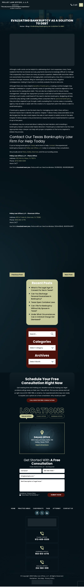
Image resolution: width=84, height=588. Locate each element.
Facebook (37, 514)
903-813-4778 (42, 555)
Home (22, 26)
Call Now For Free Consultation (42, 401)
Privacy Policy (31, 495)
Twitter (42, 514)
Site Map (41, 580)
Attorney (57, 509)
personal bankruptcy (63, 99)
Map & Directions (42, 445)
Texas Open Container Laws (43, 302)
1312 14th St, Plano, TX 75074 (26, 158)
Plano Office (41, 417)
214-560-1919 (29, 393)
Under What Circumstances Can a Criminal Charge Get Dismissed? (43, 317)
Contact (52, 146)
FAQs (48, 509)
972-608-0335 (42, 541)
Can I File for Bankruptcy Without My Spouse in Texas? (41, 308)
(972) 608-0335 (20, 161)
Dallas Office (26, 417)
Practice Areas (24, 509)
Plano (24, 152)
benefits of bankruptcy (41, 86)
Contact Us (68, 509)
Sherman (35, 152)
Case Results (38, 509)
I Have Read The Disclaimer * (30, 496)
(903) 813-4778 (20, 220)
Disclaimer (22, 495)
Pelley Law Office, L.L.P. (34, 148)
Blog (27, 26)
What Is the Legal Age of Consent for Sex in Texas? (42, 289)
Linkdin (47, 514)
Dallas (29, 152)
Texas (33, 146)
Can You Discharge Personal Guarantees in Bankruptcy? (41, 296)
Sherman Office (57, 417)
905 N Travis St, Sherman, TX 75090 (28, 217)
